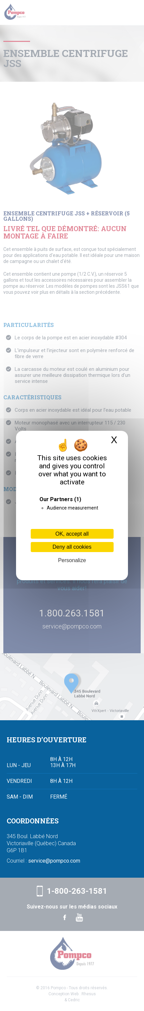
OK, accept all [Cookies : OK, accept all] (72, 534)
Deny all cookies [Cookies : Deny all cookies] (72, 547)
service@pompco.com (54, 861)
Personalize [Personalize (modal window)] (72, 560)
